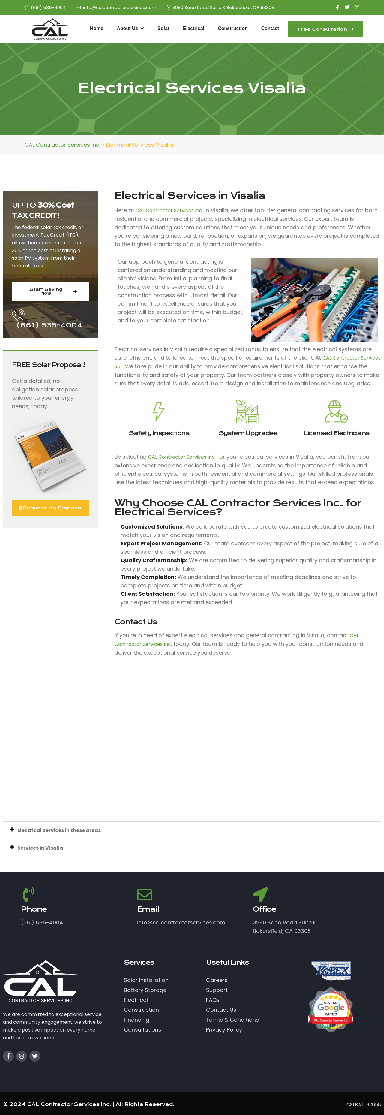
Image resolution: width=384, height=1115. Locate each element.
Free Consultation (326, 29)
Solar (164, 28)
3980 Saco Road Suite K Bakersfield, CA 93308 (220, 7)
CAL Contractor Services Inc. (169, 210)
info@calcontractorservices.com (116, 7)
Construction (233, 28)
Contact (270, 28)
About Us (130, 28)
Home (96, 28)
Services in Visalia (40, 848)
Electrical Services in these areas (59, 830)
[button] (192, 830)
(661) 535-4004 (45, 7)
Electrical (193, 28)
